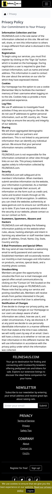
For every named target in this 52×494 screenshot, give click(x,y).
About (26, 443)
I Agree (30, 490)
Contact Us (26, 448)
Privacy (26, 425)
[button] (14, 479)
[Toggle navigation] (46, 4)
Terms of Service (26, 420)
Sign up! (36, 468)
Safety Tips (26, 430)
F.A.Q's (26, 453)
